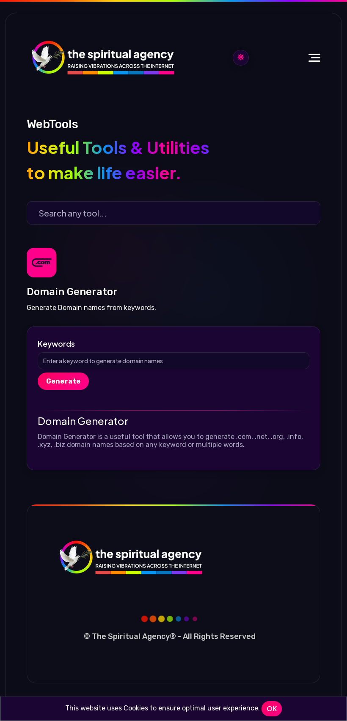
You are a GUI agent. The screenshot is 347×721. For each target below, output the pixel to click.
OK (272, 708)
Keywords (56, 343)
